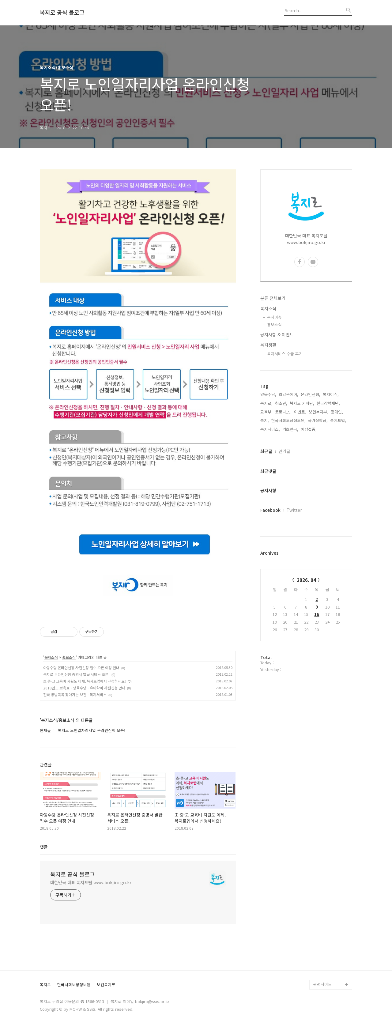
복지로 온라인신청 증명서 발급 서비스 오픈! (76, 674)
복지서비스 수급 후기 (285, 354)
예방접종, (309, 429)
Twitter (294, 510)
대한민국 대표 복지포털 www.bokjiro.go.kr (90, 882)
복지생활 (268, 345)
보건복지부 (106, 985)
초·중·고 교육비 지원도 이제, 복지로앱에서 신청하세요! (84, 681)
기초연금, (290, 429)
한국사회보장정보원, (288, 420)
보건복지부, (318, 412)
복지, (264, 420)
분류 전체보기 (272, 298)
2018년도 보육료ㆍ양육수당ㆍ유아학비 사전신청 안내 (84, 687)
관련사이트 (322, 984)
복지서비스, (270, 429)
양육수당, (268, 394)
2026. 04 (306, 580)
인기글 (284, 451)
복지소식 (51, 657)
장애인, (337, 412)
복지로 (45, 985)
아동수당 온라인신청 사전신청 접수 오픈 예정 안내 (81, 667)
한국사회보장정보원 (73, 985)
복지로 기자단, (302, 403)
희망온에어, (288, 394)
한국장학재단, (328, 403)
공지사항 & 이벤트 (277, 334)
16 (316, 614)
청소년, (281, 403)
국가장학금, (318, 420)
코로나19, (283, 412)
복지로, (266, 403)
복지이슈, (331, 394)
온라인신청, (310, 394)
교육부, (266, 412)
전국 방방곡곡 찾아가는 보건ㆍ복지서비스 (75, 694)
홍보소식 (69, 657)
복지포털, (338, 420)
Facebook (270, 510)
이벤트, (300, 412)
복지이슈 (274, 317)
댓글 (44, 847)
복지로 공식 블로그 (62, 12)
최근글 (266, 451)
